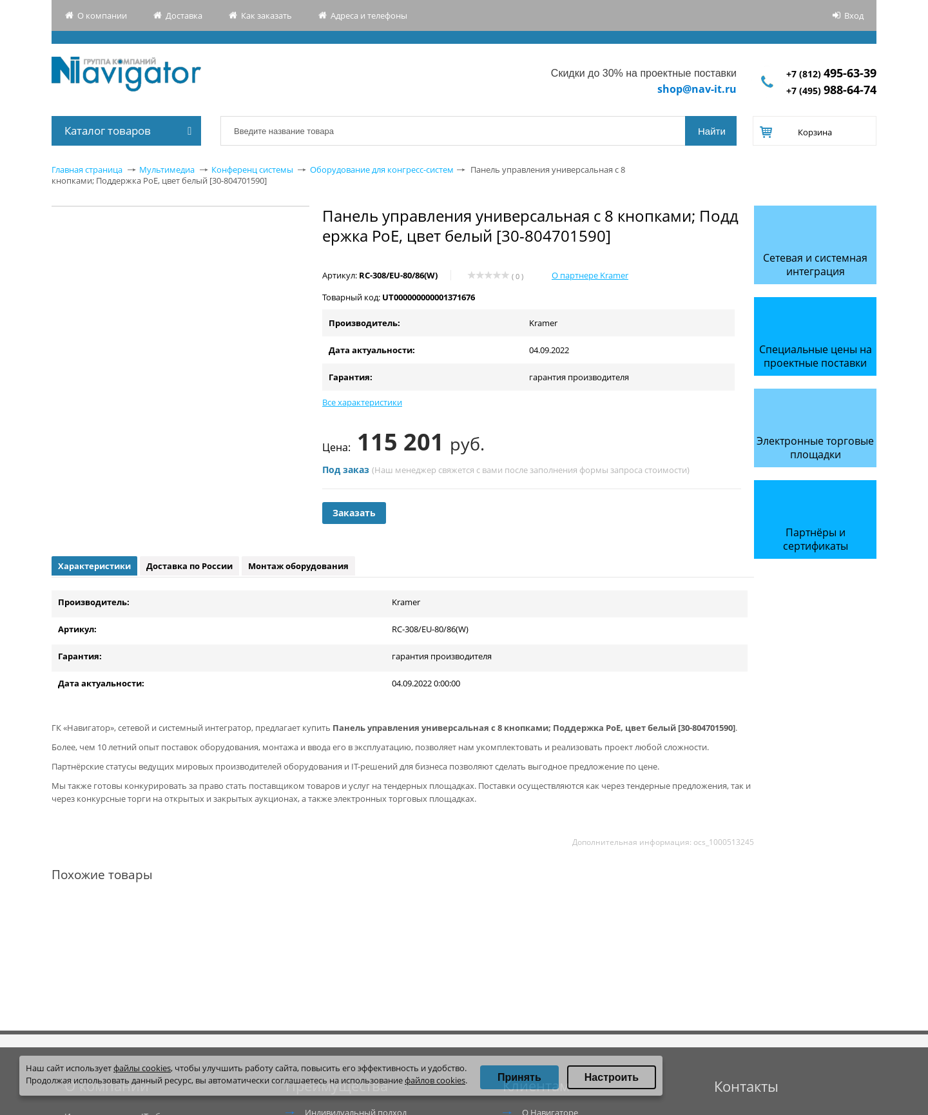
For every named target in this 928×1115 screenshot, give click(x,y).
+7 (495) (831, 90)
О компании (102, 15)
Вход (854, 15)
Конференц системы (252, 169)
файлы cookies (142, 1068)
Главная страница (87, 169)
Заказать (354, 513)
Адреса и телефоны (369, 15)
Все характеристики (362, 402)
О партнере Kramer (590, 275)
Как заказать (266, 15)
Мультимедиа (167, 169)
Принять (519, 1077)
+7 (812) (831, 74)
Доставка (184, 15)
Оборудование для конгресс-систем (382, 169)
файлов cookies (435, 1080)
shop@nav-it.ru (697, 89)
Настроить (612, 1077)
